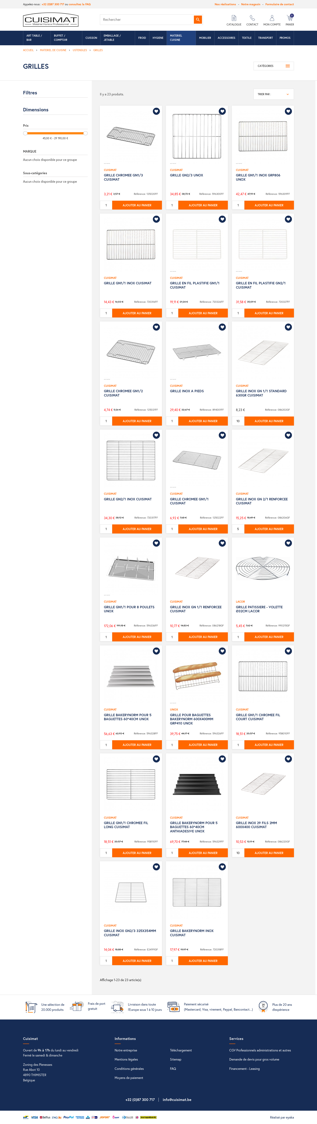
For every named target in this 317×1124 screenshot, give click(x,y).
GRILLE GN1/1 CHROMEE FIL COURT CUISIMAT (258, 717)
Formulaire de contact (279, 4)
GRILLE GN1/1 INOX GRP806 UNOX (258, 177)
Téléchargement (181, 1050)
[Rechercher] (151, 19)
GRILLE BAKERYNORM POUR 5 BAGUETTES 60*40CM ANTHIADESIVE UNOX (194, 826)
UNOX (174, 709)
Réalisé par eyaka (282, 1117)
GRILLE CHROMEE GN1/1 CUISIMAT (189, 501)
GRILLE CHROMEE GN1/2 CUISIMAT (123, 393)
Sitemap (175, 1059)
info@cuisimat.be (177, 1099)
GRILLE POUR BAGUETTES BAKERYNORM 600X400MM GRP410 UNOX (191, 719)
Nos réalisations (225, 4)
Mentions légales (126, 1059)
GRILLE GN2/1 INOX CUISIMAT (128, 499)
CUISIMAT (110, 170)
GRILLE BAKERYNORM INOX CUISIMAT (191, 932)
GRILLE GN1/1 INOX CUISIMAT (127, 283)
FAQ (173, 1068)
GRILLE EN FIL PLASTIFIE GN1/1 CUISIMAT (195, 285)
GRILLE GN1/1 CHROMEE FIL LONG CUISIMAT (126, 824)
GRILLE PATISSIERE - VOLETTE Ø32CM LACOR (259, 609)
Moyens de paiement (129, 1077)
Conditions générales (129, 1068)
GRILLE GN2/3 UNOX (186, 175)
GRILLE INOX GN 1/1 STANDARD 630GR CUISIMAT (261, 393)
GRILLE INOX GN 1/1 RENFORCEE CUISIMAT (196, 609)
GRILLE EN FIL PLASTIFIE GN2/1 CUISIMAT (261, 285)
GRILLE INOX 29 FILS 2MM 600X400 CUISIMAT (256, 824)
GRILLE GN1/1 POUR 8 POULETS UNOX (129, 609)
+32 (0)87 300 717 (53, 4)
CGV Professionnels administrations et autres (260, 1050)
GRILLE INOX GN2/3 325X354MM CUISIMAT (130, 932)
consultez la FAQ (80, 4)
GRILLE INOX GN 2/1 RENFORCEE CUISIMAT (262, 501)
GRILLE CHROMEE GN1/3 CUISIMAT (123, 177)
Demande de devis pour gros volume (254, 1059)
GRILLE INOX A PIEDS (187, 391)
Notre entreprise (126, 1050)
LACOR (240, 601)
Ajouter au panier (137, 205)
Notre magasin (250, 4)
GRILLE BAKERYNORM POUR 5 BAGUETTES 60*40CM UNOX (127, 717)
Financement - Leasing (244, 1068)
